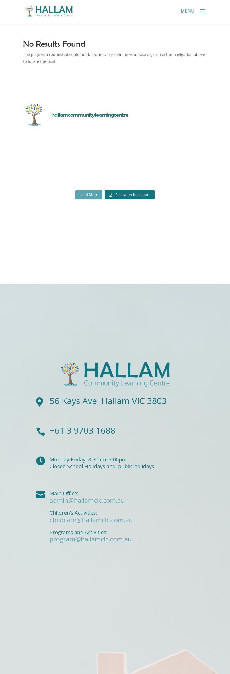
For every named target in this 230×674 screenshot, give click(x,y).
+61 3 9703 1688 (82, 430)
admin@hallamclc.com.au (87, 500)
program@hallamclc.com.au (91, 539)
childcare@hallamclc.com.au (91, 519)
